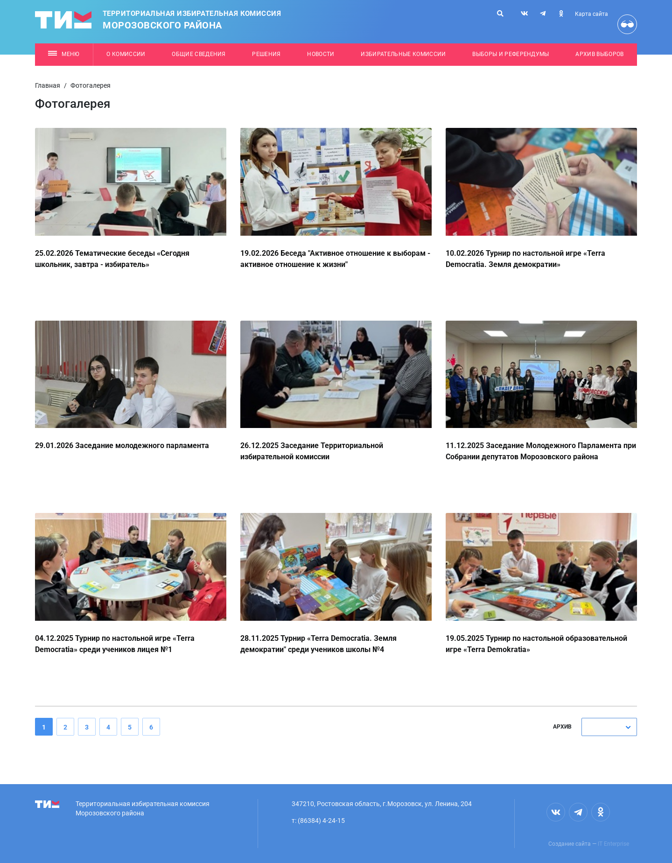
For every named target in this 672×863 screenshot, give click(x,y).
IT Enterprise (613, 844)
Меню (63, 54)
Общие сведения (199, 54)
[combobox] (609, 727)
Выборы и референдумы (510, 54)
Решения (266, 54)
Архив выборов (599, 54)
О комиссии (125, 54)
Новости (320, 54)
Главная (47, 85)
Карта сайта (591, 14)
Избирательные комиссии (403, 54)
